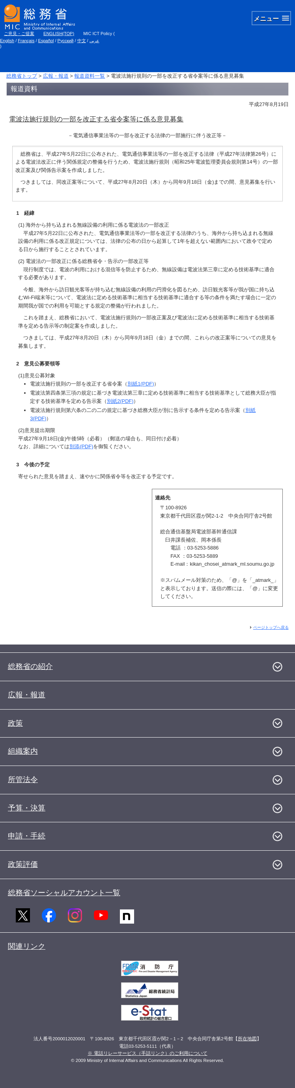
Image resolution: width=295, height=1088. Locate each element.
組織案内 (23, 751)
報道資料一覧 (89, 76)
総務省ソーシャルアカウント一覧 (64, 893)
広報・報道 (56, 76)
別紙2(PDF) (120, 401)
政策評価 (23, 864)
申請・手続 (26, 836)
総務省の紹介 (30, 666)
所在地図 (247, 1038)
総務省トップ (21, 76)
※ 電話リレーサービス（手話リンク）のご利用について (147, 1053)
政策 (15, 723)
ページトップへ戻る (271, 627)
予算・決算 (26, 808)
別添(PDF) (81, 446)
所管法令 (23, 779)
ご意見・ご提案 (19, 33)
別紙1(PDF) (140, 384)
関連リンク (26, 946)
